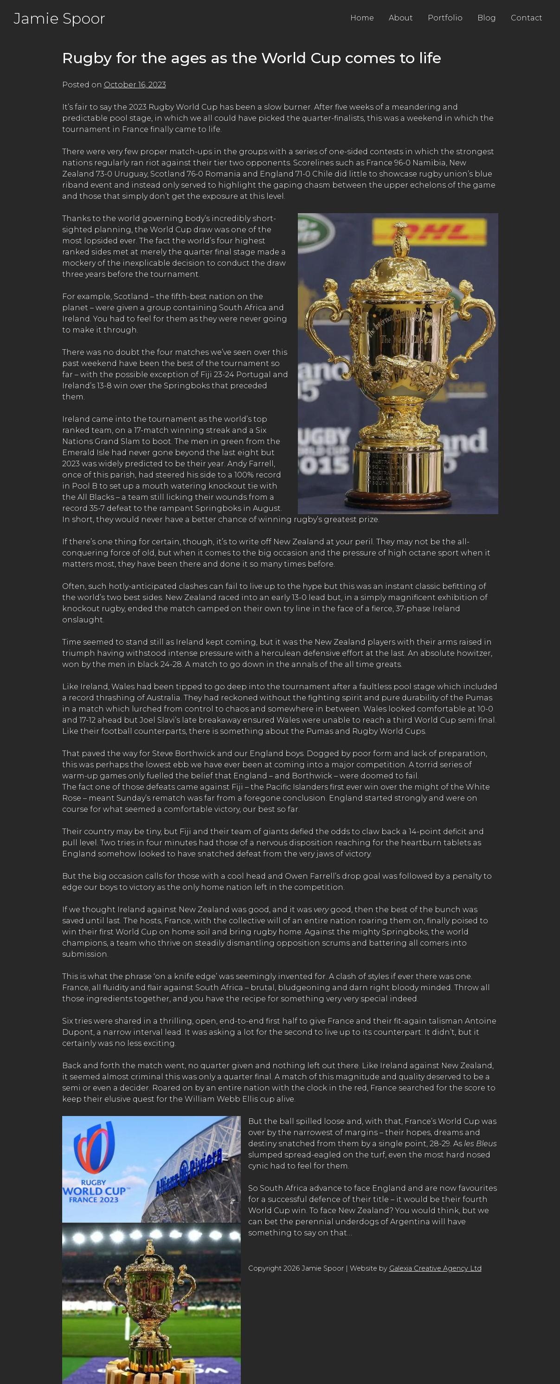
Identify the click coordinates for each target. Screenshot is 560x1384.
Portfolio (445, 17)
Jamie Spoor (59, 18)
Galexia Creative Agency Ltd (435, 1268)
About (401, 17)
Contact (526, 17)
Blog (486, 17)
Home (362, 17)
